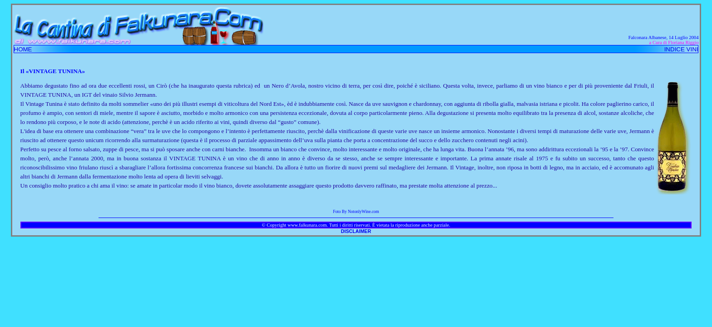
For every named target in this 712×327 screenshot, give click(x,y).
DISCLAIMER (356, 231)
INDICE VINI (681, 49)
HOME (23, 49)
